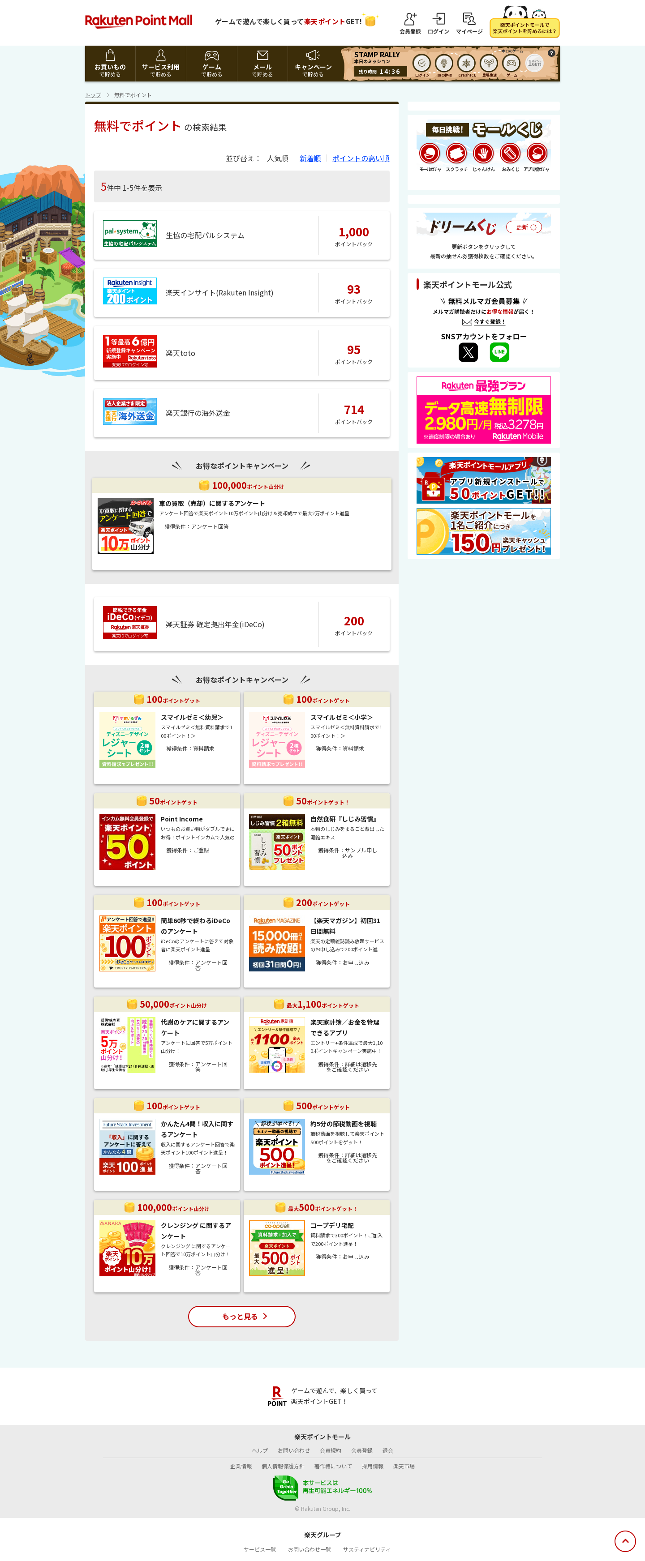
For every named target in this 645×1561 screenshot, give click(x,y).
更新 (522, 226)
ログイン (438, 30)
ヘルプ (260, 1450)
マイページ (469, 30)
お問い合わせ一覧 (309, 1549)
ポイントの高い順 (361, 158)
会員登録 (410, 30)
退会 (388, 1450)
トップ (93, 94)
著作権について (333, 1466)
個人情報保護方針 (283, 1466)
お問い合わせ (294, 1450)
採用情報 (372, 1466)
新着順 (310, 158)
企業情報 (241, 1466)
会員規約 (330, 1450)
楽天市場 (404, 1466)
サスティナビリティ (367, 1549)
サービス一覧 (260, 1549)
